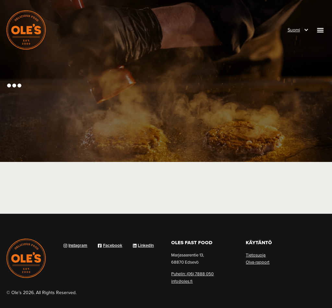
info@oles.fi (182, 281)
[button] (320, 30)
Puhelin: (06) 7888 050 (192, 274)
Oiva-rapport (257, 262)
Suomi (294, 30)
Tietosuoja (256, 255)
